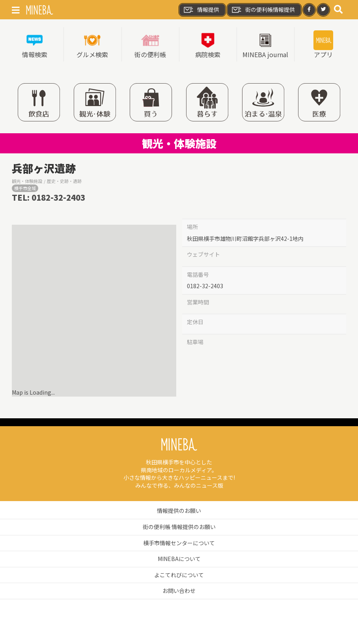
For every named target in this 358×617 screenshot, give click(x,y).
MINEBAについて (179, 559)
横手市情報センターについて (179, 543)
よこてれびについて (179, 575)
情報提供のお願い (179, 510)
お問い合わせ (179, 591)
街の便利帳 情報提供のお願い (179, 527)
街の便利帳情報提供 (263, 10)
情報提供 (201, 10)
